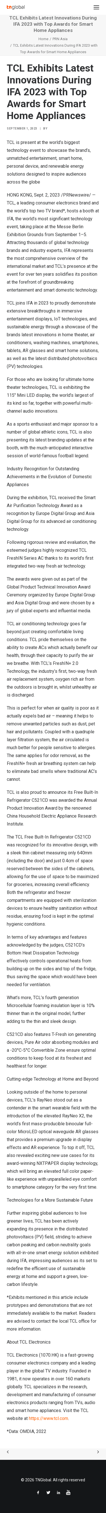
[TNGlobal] (16, 7)
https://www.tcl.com (48, 1418)
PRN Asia (60, 39)
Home (43, 39)
